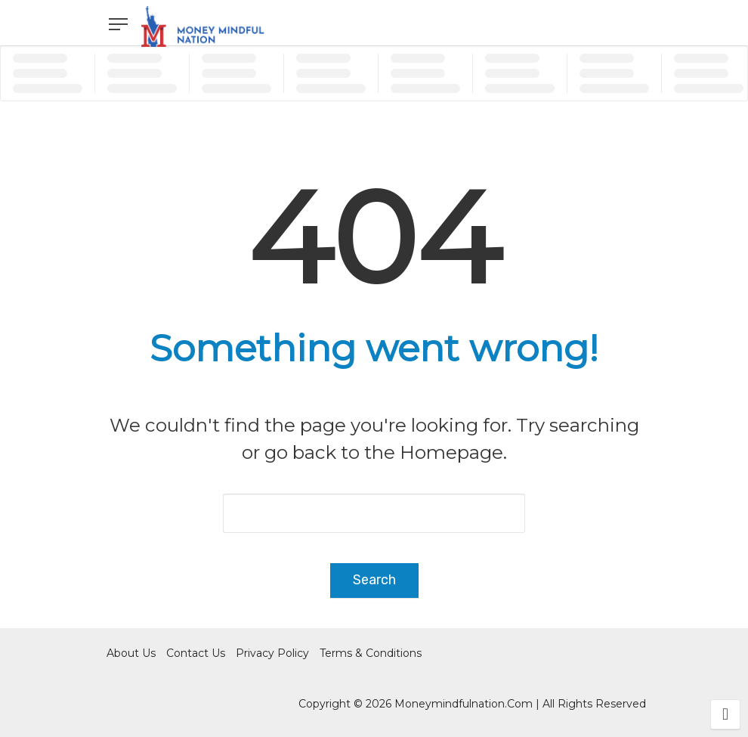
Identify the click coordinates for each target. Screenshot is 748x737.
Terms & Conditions (371, 653)
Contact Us (195, 653)
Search (374, 579)
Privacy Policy (272, 653)
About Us (131, 653)
